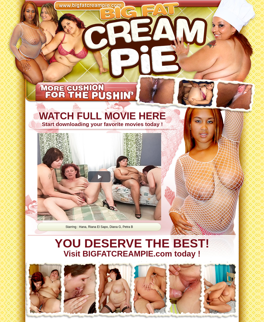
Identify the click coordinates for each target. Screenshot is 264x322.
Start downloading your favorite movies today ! (102, 119)
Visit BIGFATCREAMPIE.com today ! (132, 248)
